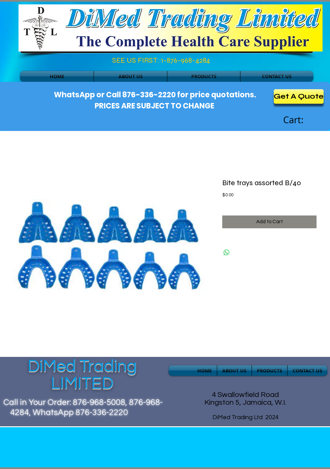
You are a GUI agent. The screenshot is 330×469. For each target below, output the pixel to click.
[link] (300, 120)
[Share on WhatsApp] (227, 252)
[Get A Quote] (299, 96)
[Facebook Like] (49, 62)
